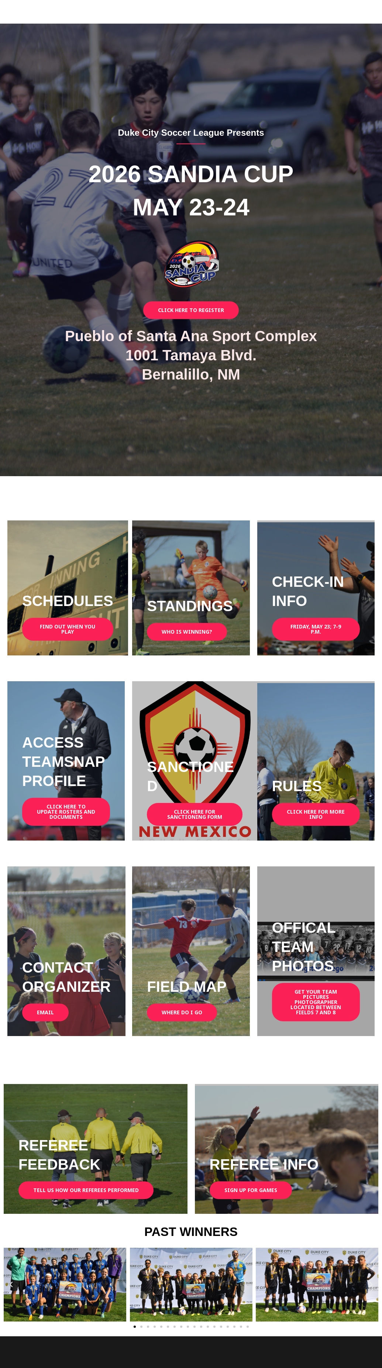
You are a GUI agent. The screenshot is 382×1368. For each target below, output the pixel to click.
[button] (11, 1284)
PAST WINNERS (191, 1231)
